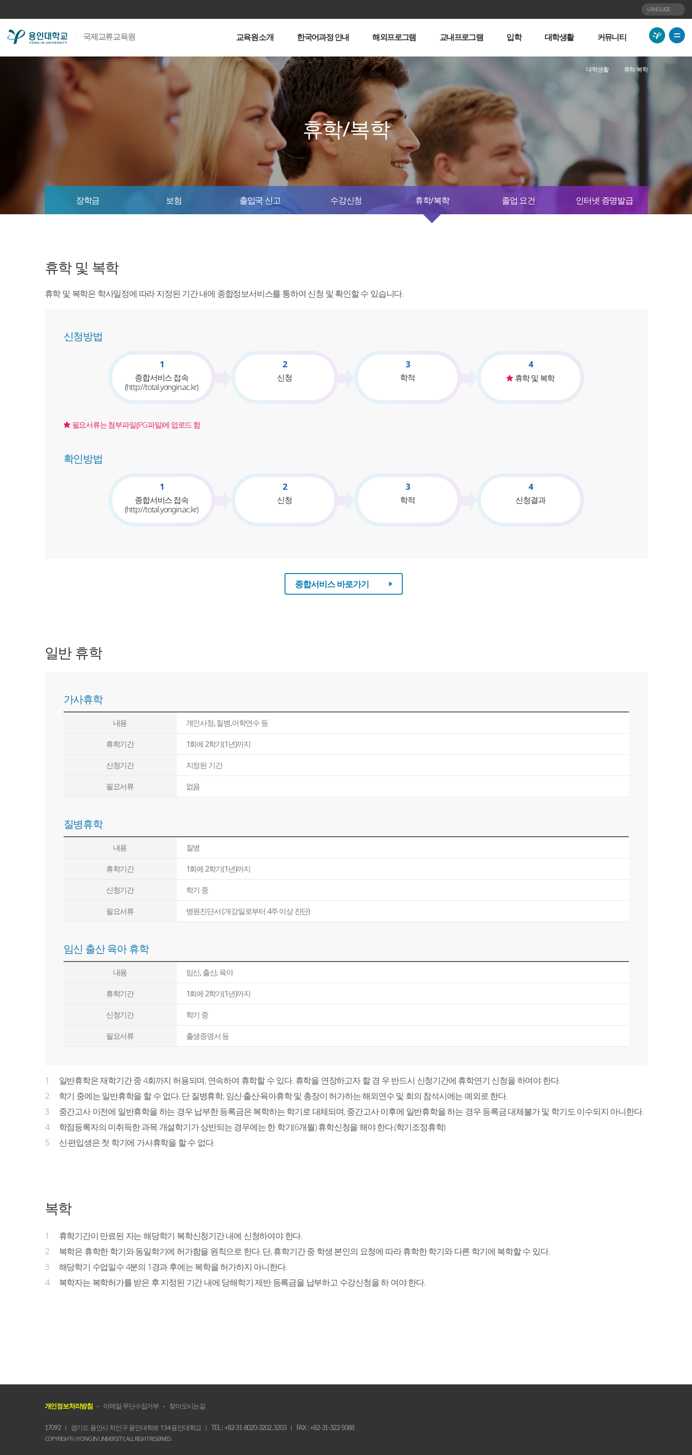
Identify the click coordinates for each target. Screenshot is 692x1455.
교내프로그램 (461, 37)
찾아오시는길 (187, 1405)
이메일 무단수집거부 (131, 1405)
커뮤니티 (612, 37)
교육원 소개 (254, 37)
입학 (513, 37)
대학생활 (559, 37)
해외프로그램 (393, 37)
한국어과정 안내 (323, 37)
